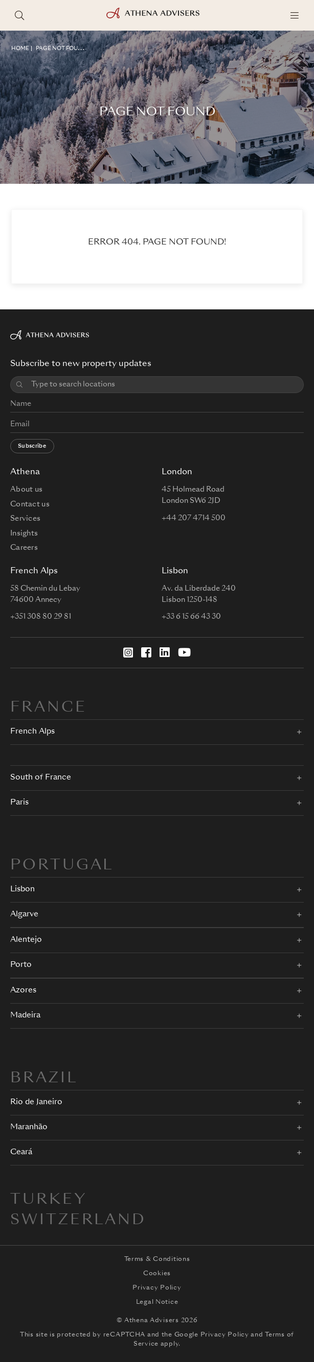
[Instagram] (128, 652)
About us (26, 489)
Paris (19, 803)
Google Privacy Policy (211, 1335)
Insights (24, 533)
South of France (40, 778)
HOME (20, 48)
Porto (21, 965)
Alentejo (26, 940)
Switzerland (78, 1220)
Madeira (25, 1015)
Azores (23, 990)
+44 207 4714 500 (194, 518)
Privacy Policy (156, 1288)
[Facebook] (146, 652)
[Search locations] (19, 15)
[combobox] (163, 385)
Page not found (61, 48)
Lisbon (22, 889)
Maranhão (29, 1127)
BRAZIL (44, 1079)
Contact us (30, 504)
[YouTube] (184, 652)
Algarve (24, 914)
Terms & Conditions (157, 1259)
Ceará (21, 1152)
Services (25, 518)
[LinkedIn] (165, 652)
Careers (24, 547)
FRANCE (48, 708)
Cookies (157, 1274)
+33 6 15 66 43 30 (191, 616)
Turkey (48, 1200)
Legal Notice (157, 1302)
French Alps (32, 732)
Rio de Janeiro (36, 1102)
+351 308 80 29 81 (40, 616)
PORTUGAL (62, 866)
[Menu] (294, 15)
